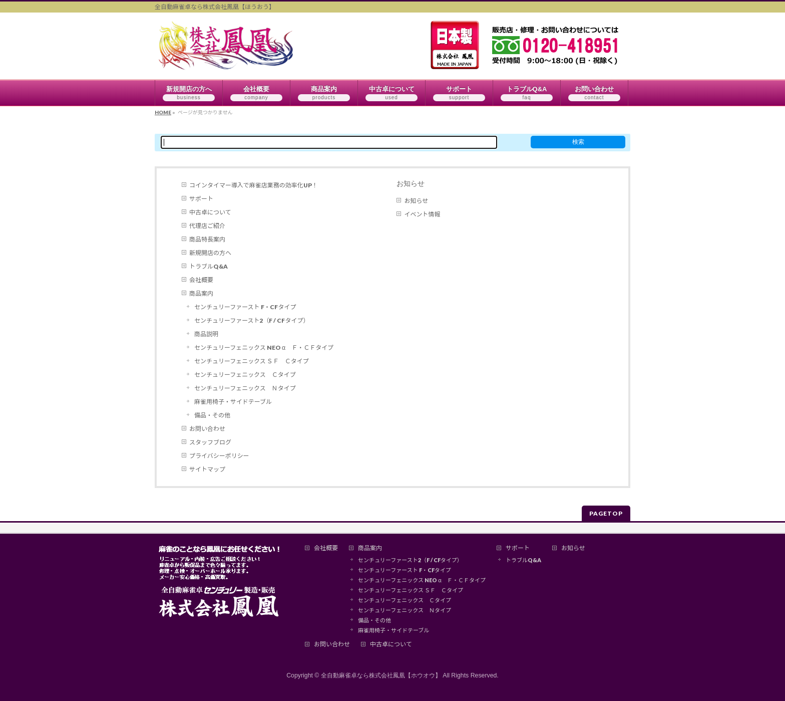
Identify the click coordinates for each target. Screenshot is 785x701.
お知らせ (411, 183)
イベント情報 (422, 214)
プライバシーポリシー (219, 455)
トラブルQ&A (208, 266)
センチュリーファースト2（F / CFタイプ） (251, 320)
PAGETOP (606, 513)
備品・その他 (212, 415)
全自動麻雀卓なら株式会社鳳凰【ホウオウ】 (381, 675)
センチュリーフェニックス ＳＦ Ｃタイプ (251, 361)
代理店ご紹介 (207, 225)
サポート (201, 198)
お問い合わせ (207, 428)
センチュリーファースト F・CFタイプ (245, 307)
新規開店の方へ (210, 253)
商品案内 (201, 293)
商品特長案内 (207, 239)
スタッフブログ (210, 442)
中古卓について (210, 212)
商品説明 (206, 334)
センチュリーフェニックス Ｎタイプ (245, 388)
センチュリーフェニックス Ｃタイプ (245, 374)
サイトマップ (207, 469)
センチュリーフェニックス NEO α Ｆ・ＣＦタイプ (263, 347)
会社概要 (201, 280)
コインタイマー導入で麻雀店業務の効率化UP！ (253, 185)
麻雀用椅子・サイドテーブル (233, 401)
